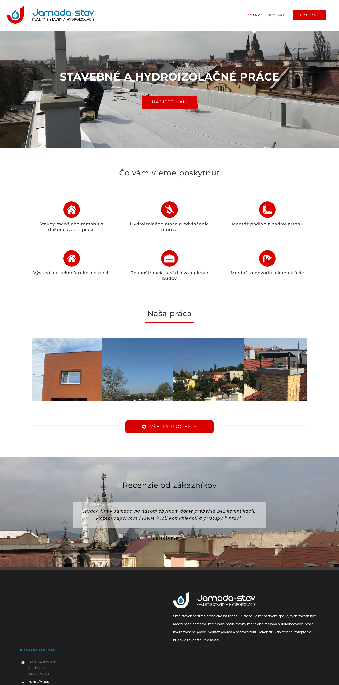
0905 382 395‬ (38, 681)
